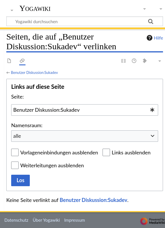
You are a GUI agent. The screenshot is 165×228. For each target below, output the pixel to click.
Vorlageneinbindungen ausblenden (59, 152)
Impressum (74, 220)
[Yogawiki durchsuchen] (85, 21)
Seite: (17, 96)
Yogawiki (35, 8)
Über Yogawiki (46, 220)
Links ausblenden (131, 152)
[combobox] (84, 110)
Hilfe (154, 38)
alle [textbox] (17, 136)
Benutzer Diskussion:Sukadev (34, 72)
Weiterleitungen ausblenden (52, 165)
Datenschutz (16, 220)
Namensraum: (26, 125)
